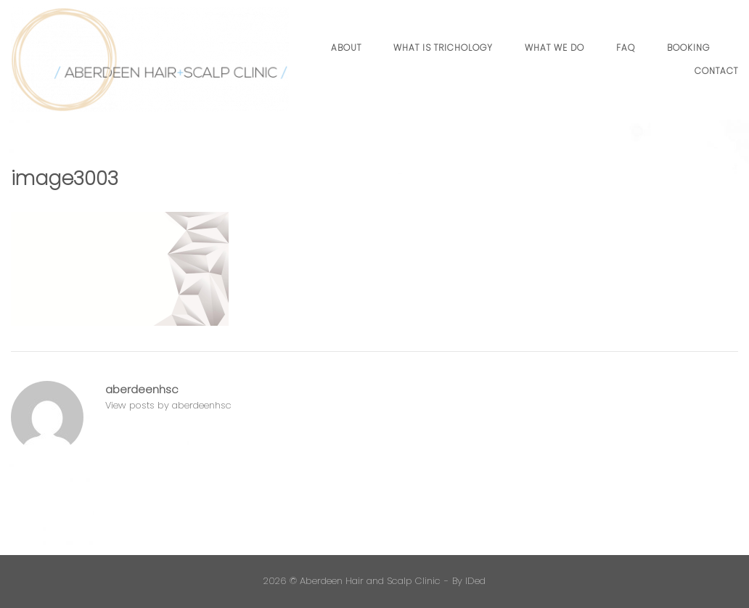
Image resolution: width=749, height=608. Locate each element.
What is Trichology (443, 47)
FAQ (625, 47)
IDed (475, 581)
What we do (554, 47)
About (346, 47)
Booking (688, 47)
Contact (716, 71)
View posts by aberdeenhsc (168, 405)
